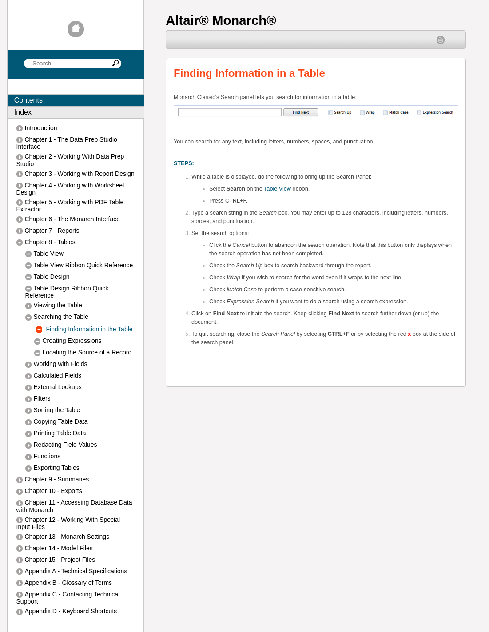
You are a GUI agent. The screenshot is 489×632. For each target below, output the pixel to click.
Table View (277, 189)
